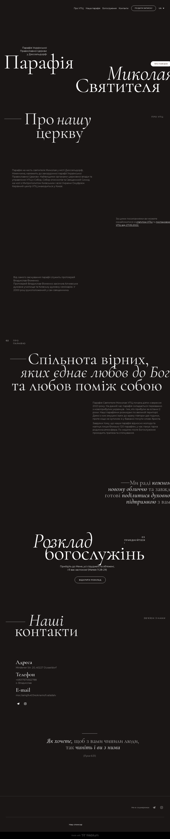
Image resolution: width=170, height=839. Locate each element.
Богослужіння (109, 8)
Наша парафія (93, 8)
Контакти (123, 8)
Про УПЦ (79, 8)
